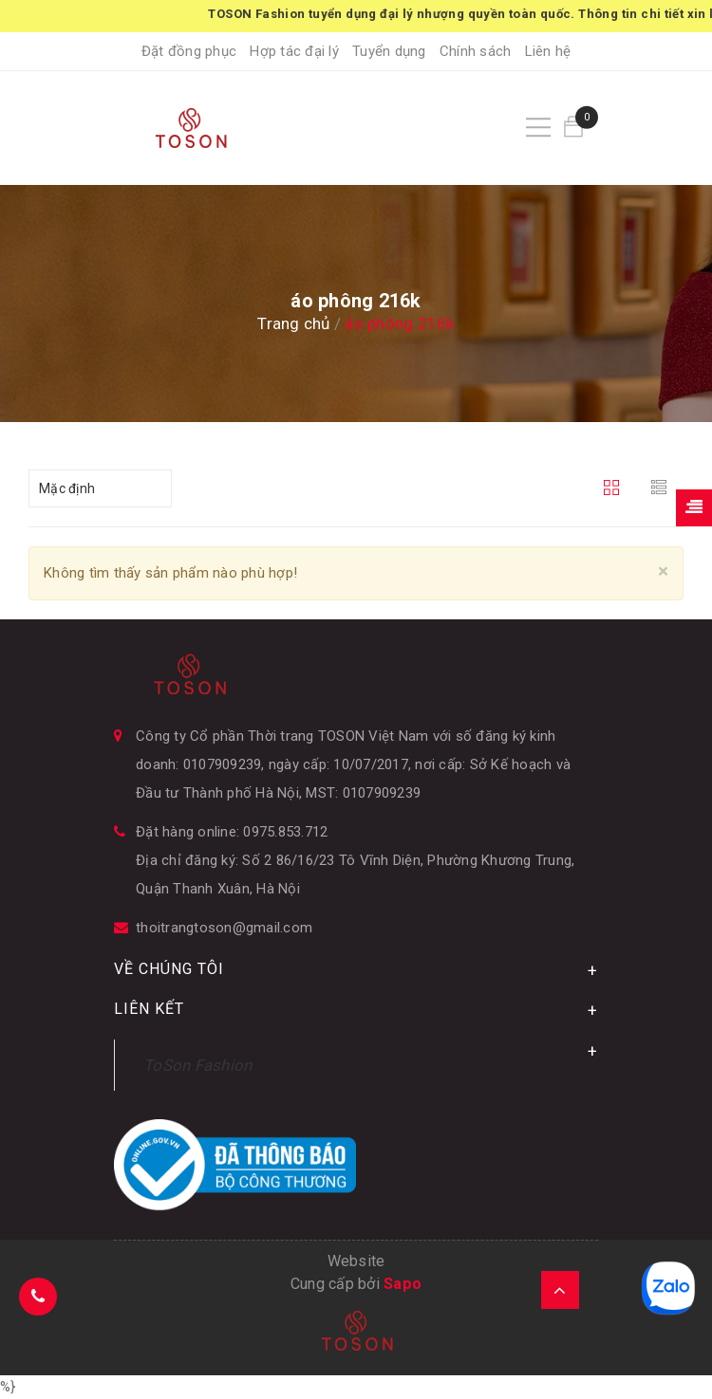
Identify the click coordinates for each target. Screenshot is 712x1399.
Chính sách (476, 51)
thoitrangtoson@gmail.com (224, 927)
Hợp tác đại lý (294, 51)
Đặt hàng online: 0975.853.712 (232, 831)
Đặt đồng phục (188, 51)
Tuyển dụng (389, 51)
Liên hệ (548, 51)
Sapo (403, 1284)
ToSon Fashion (197, 1065)
